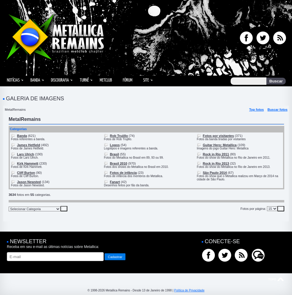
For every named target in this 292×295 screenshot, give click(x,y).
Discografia (60, 80)
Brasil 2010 (118, 163)
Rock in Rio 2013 (216, 163)
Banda (35, 80)
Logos (115, 145)
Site (146, 80)
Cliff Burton (26, 172)
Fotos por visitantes (218, 136)
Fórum (127, 80)
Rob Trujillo (119, 136)
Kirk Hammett (27, 163)
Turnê (84, 80)
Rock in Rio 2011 (216, 154)
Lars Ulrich (25, 154)
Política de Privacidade (189, 290)
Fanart (115, 182)
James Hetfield (28, 145)
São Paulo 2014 (215, 172)
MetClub (106, 80)
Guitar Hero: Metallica (220, 145)
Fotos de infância (123, 172)
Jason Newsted (29, 182)
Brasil (114, 154)
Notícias (13, 80)
